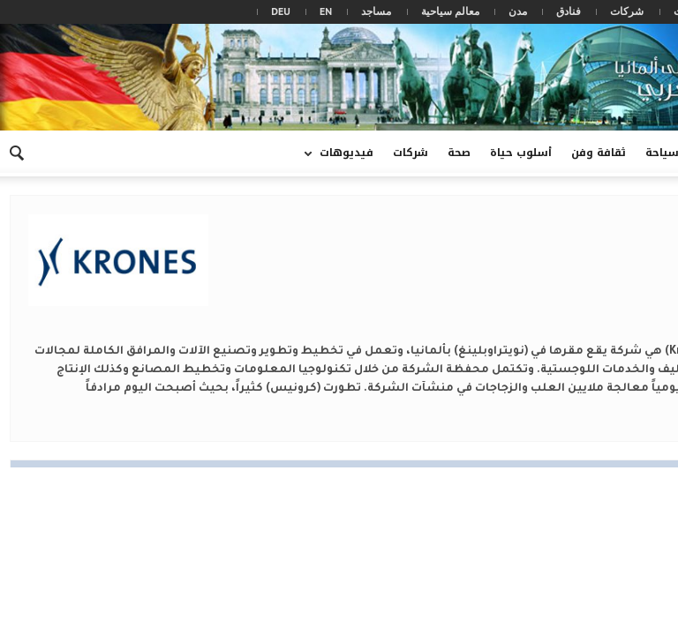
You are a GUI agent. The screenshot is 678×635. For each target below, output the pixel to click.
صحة (459, 152)
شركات (627, 11)
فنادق (568, 11)
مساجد (376, 11)
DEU (280, 11)
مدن (517, 11)
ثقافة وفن (598, 152)
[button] (17, 152)
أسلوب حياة (521, 152)
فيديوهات (344, 159)
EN (326, 11)
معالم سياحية (450, 11)
